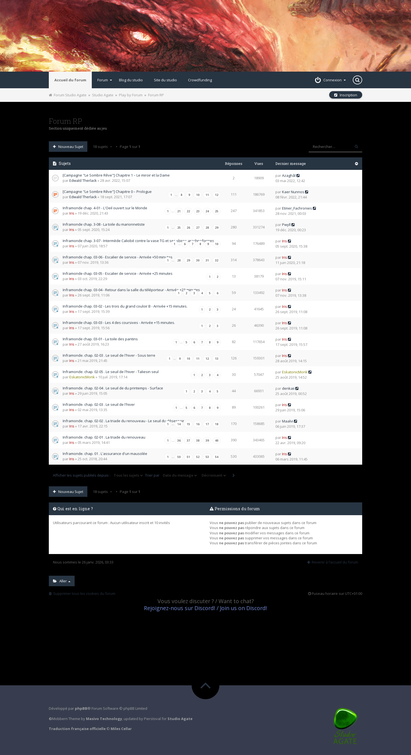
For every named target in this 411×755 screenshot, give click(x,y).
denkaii (288, 388)
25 (216, 211)
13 (216, 359)
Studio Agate (102, 94)
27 (197, 228)
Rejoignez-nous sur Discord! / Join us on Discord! (205, 608)
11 (207, 195)
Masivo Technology (104, 718)
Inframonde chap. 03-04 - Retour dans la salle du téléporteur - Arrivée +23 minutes (131, 289)
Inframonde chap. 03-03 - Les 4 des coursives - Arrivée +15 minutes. (119, 322)
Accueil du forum (70, 79)
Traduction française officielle (77, 728)
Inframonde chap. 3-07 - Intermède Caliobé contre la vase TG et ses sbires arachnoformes (138, 240)
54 (216, 457)
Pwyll (286, 224)
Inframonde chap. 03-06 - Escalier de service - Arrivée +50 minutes (117, 257)
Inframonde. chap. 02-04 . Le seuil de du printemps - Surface (113, 388)
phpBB (81, 708)
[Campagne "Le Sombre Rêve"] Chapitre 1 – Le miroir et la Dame (116, 175)
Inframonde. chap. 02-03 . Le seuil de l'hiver (99, 404)
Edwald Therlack (83, 180)
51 (188, 457)
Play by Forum (131, 94)
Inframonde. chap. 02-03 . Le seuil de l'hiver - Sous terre (109, 355)
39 (207, 440)
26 (188, 228)
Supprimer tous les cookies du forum (82, 593)
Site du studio (165, 79)
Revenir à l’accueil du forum (332, 562)
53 (207, 457)
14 (179, 424)
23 (197, 211)
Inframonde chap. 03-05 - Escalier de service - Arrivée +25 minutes (117, 273)
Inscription (345, 94)
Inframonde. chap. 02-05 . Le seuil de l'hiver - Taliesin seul (111, 371)
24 (207, 211)
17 (207, 424)
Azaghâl (289, 175)
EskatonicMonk (82, 376)
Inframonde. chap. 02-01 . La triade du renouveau (104, 437)
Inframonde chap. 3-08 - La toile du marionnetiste (104, 224)
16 (197, 424)
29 (216, 228)
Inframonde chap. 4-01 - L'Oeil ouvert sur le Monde (105, 207)
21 (179, 211)
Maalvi (287, 421)
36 (179, 440)
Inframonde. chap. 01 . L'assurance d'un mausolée (105, 453)
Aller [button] (61, 580)
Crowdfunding (200, 79)
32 (216, 260)
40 (216, 440)
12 (216, 195)
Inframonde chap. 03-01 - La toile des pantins (100, 338)
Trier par (171, 475)
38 (197, 440)
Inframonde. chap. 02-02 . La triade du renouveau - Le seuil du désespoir (123, 420)
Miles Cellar (121, 728)
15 (188, 424)
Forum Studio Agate (68, 94)
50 (179, 457)
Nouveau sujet (68, 146)
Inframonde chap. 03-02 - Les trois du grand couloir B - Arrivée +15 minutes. (125, 306)
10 (197, 195)
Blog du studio (131, 79)
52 (197, 457)
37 (188, 440)
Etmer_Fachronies (297, 208)
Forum (104, 79)
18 (216, 424)
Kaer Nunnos (293, 191)
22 (188, 211)
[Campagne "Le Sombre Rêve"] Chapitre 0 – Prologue (107, 191)
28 (207, 228)
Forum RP (156, 94)
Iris (71, 213)
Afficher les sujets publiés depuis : (98, 475)
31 (207, 260)
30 (197, 260)
